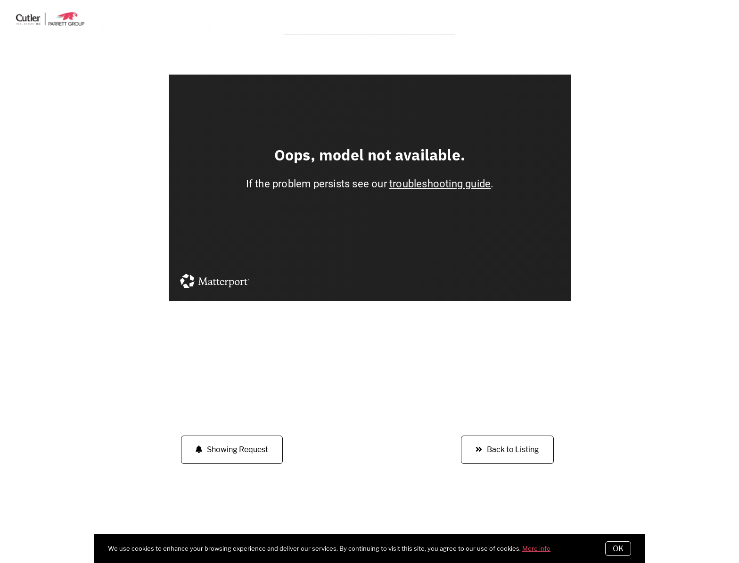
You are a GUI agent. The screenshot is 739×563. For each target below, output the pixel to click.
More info (536, 548)
